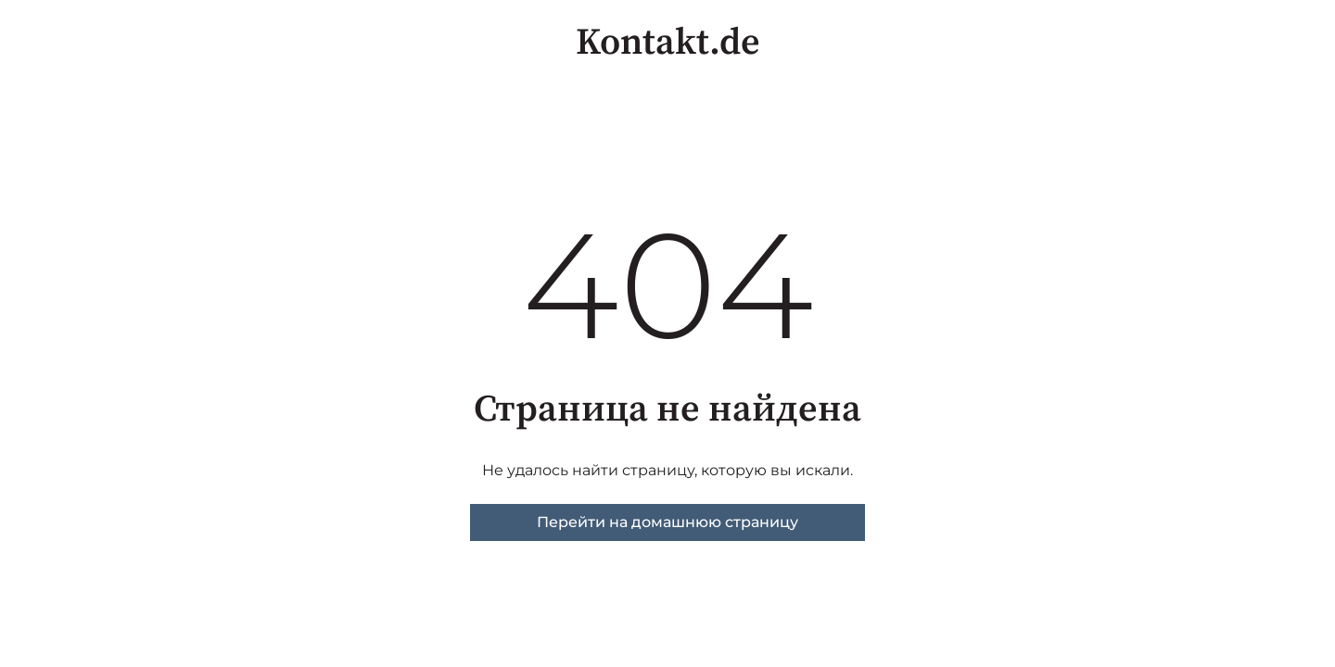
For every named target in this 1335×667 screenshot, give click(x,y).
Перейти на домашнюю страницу (667, 522)
